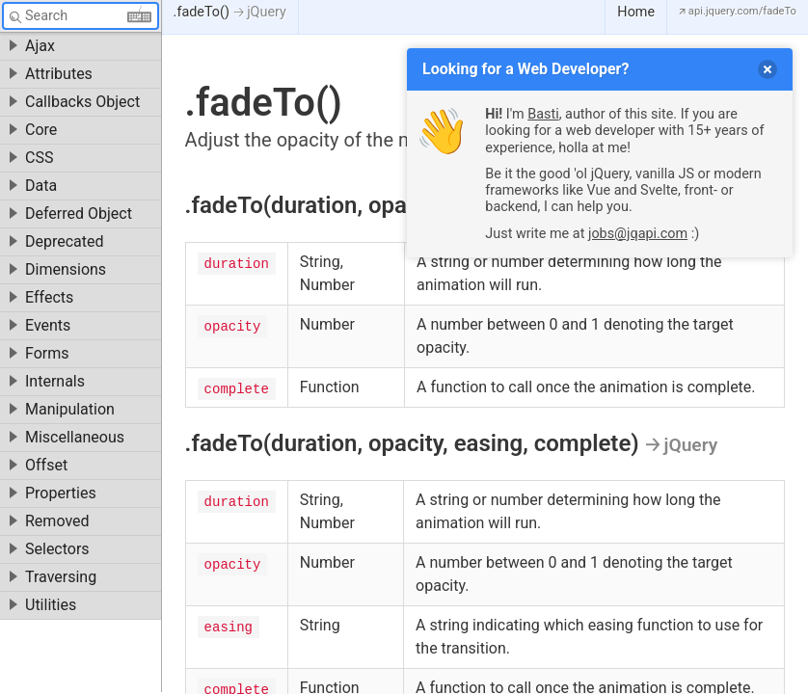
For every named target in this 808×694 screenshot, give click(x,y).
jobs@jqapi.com (637, 234)
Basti (542, 114)
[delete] (767, 69)
